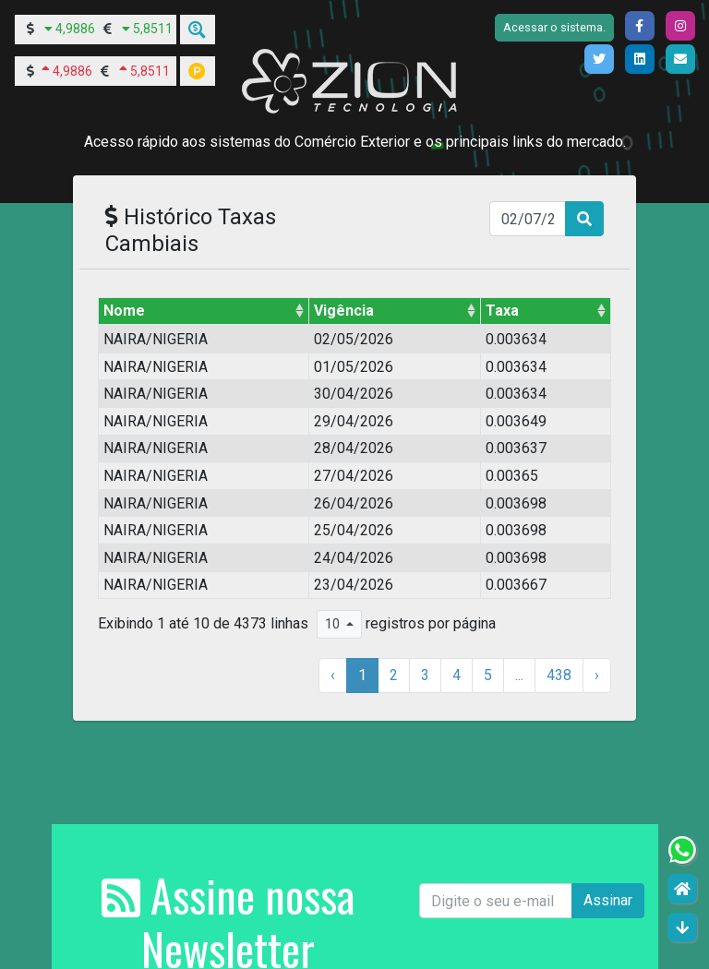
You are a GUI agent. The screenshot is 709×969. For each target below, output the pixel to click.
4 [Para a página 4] (456, 675)
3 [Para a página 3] (425, 675)
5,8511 (153, 28)
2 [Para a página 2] (394, 675)
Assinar (607, 900)
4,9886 (75, 28)
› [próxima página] (597, 675)
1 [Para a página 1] (362, 675)
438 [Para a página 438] (559, 675)
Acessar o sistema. (554, 27)
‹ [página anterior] (332, 675)
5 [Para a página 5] (488, 675)
